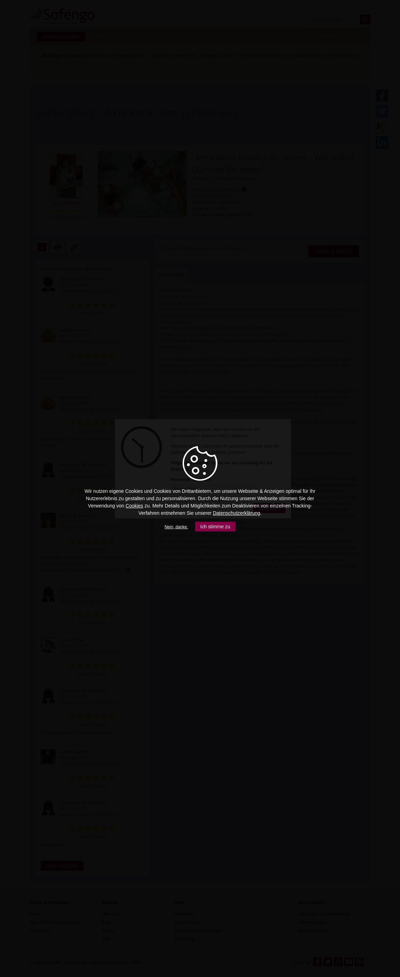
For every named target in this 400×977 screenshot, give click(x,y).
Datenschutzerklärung (236, 513)
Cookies (134, 505)
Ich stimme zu (215, 526)
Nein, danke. (176, 526)
